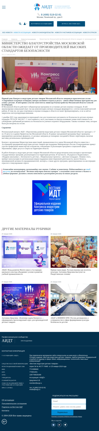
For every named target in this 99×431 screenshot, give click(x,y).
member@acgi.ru (35, 383)
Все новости (7, 32)
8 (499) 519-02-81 (51, 14)
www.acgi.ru (73, 355)
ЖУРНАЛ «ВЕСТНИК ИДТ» (71, 24)
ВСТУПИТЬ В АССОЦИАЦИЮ (41, 24)
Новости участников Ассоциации (68, 32)
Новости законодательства (43, 32)
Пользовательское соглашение (14, 403)
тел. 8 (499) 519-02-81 (37, 388)
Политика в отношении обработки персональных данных (66, 416)
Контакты (5, 410)
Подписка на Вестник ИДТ (12, 407)
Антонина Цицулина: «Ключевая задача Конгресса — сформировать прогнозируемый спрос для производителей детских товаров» (25, 320)
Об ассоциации (8, 400)
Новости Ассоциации (22, 32)
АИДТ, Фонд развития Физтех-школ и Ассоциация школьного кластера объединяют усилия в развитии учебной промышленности (22, 272)
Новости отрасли (90, 32)
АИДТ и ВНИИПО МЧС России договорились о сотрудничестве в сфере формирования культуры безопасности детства (70, 320)
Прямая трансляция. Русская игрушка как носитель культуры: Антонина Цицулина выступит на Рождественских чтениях (71, 272)
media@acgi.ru (34, 389)
